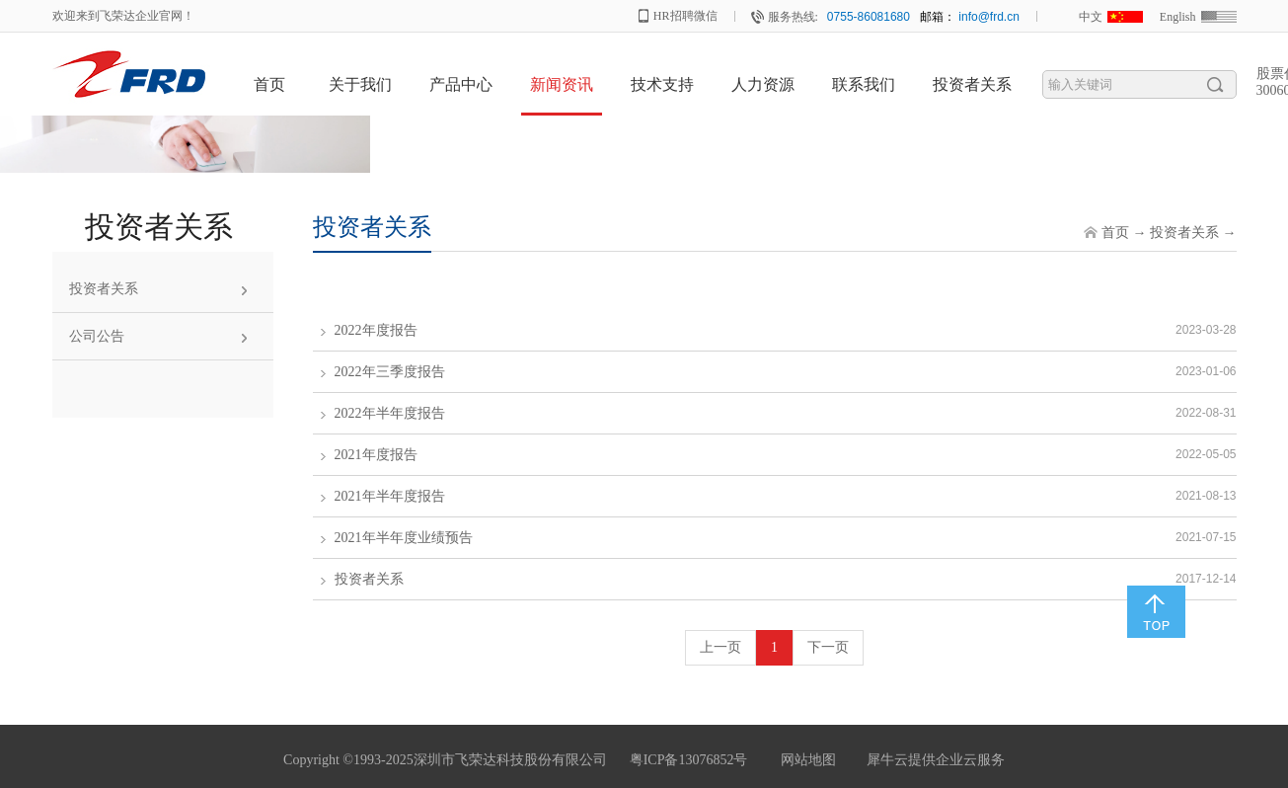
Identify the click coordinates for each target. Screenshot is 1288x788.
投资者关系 (1184, 232)
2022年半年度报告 (390, 413)
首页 (269, 84)
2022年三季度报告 (390, 371)
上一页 (720, 647)
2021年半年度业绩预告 (404, 537)
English (1178, 17)
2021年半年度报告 (390, 496)
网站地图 (805, 759)
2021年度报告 (376, 454)
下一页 (828, 647)
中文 (1090, 17)
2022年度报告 (376, 330)
